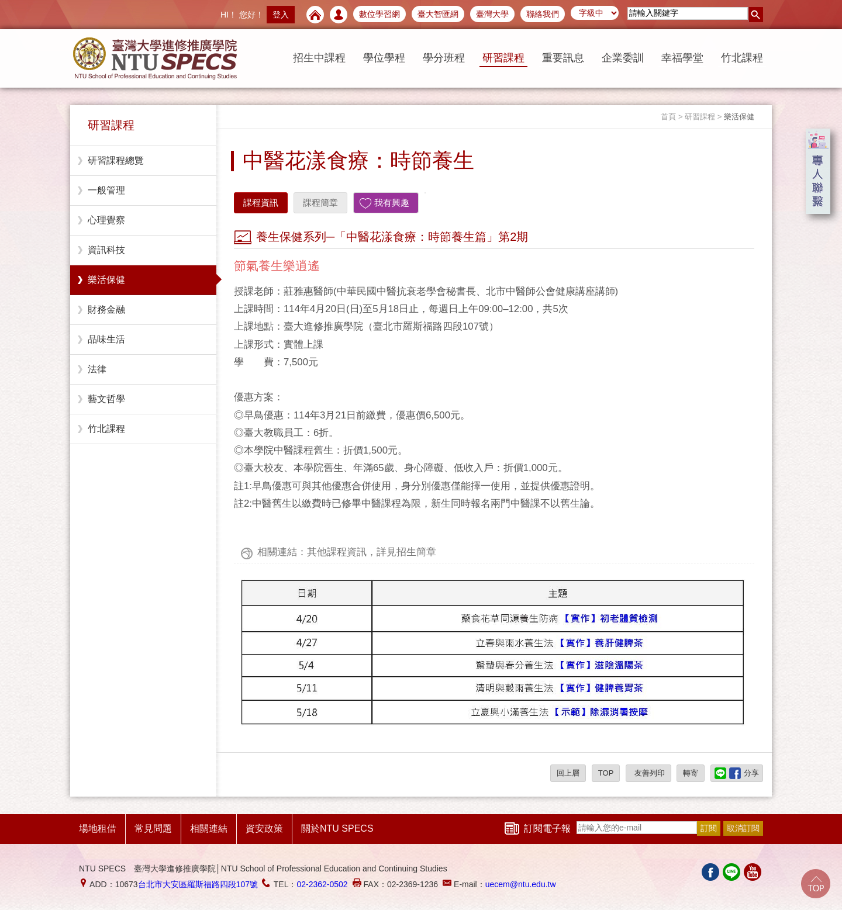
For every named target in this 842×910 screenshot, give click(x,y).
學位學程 (384, 58)
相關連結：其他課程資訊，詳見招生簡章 (346, 552)
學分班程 (444, 58)
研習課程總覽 (116, 160)
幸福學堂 (682, 58)
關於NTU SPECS (337, 828)
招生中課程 (319, 58)
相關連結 (208, 828)
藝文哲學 (106, 399)
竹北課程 (742, 58)
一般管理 (106, 190)
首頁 (668, 116)
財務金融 (106, 309)
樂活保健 (106, 280)
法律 (97, 369)
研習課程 (503, 58)
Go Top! (815, 883)
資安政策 (264, 828)
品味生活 (106, 339)
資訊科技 (106, 250)
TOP (606, 773)
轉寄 (690, 773)
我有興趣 (391, 202)
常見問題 (153, 828)
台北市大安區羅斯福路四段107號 (198, 884)
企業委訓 (623, 58)
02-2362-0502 (321, 884)
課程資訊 (260, 202)
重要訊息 (563, 58)
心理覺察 (106, 220)
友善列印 (648, 773)
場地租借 (97, 828)
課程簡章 (320, 202)
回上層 (568, 773)
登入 (280, 14)
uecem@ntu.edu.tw (520, 884)
